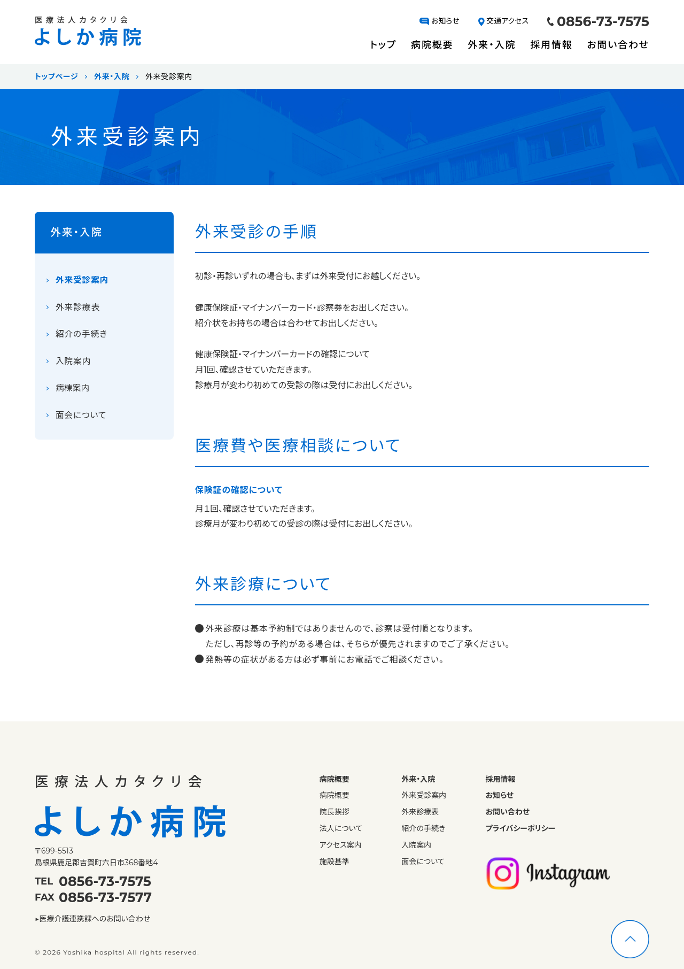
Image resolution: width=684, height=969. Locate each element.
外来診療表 (78, 309)
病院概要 (432, 45)
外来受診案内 (83, 281)
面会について (81, 418)
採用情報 (551, 45)
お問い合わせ (618, 45)
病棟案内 (73, 391)
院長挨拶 (334, 812)
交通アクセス (503, 21)
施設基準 (334, 861)
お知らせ (439, 21)
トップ (383, 45)
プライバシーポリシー (521, 828)
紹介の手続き (82, 336)
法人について (341, 828)
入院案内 (73, 363)
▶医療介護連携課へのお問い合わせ (92, 919)
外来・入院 (492, 45)
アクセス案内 (341, 845)
